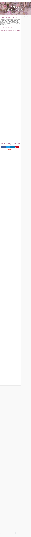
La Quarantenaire (2, 139)
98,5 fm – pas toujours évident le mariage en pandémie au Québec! (15, 79)
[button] (15, 1)
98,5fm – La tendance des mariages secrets (4, 77)
